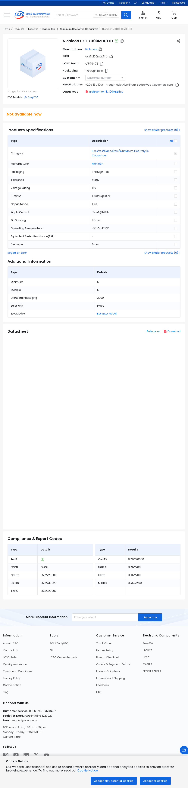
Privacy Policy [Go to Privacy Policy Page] (12, 678)
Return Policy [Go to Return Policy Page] (104, 650)
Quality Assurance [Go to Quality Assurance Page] (15, 664)
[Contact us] (184, 750)
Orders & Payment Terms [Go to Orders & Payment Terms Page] (113, 664)
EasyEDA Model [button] (107, 313)
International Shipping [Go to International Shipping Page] (110, 678)
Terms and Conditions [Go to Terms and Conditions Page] (17, 671)
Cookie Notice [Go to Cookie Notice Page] (12, 685)
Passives (33, 29)
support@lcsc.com (24, 720)
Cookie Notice (87, 770)
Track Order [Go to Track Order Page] (104, 643)
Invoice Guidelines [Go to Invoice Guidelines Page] (108, 671)
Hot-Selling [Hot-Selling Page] (108, 2)
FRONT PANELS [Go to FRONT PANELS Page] (152, 671)
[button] (7, 15)
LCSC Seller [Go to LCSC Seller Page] (10, 657)
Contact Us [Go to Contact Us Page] (10, 650)
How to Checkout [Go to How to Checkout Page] (107, 657)
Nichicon (91, 49)
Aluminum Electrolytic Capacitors (79, 29)
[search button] (126, 15)
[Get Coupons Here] (124, 3)
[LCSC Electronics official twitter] (36, 755)
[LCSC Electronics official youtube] (46, 755)
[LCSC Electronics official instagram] (6, 755)
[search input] (71, 15)
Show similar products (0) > (162, 130)
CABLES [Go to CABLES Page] (147, 664)
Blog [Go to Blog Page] (5, 692)
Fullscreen (153, 331)
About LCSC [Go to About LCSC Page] (10, 643)
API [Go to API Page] (51, 650)
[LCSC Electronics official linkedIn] (26, 755)
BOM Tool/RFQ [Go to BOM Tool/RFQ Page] (59, 643)
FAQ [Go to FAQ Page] (99, 692)
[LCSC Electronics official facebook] (16, 755)
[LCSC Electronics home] (32, 15)
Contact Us (178, 2)
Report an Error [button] (17, 253)
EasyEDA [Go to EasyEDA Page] (148, 643)
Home (6, 29)
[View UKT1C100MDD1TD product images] (33, 63)
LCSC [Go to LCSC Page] (146, 657)
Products (19, 29)
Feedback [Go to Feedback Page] (102, 685)
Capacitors (48, 29)
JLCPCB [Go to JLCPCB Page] (147, 650)
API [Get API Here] (135, 2)
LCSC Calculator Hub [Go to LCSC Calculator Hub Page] (63, 657)
